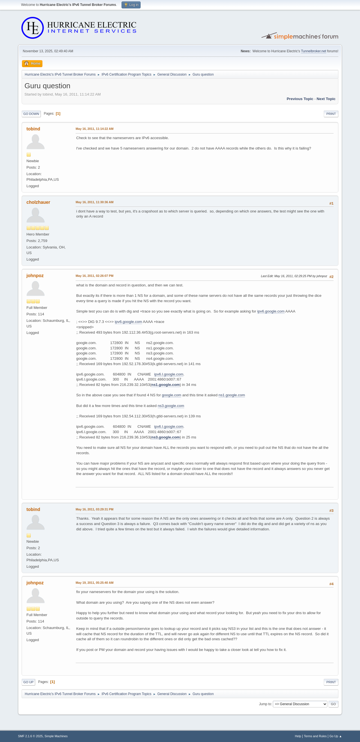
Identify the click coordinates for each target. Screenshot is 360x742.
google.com (171, 395)
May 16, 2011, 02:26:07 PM (94, 275)
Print (331, 114)
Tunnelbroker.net (313, 51)
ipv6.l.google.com (168, 374)
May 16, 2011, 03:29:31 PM (94, 509)
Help (298, 736)
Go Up (28, 682)
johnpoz (35, 275)
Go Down (31, 114)
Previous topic (300, 99)
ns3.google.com (171, 406)
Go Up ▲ (335, 736)
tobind (33, 128)
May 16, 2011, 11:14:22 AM (94, 128)
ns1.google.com (165, 385)
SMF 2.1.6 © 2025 (30, 736)
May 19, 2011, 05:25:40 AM (94, 582)
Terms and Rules (315, 736)
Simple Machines (56, 736)
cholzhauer (38, 202)
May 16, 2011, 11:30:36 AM (94, 202)
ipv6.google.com (270, 311)
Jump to (265, 704)
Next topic (326, 99)
